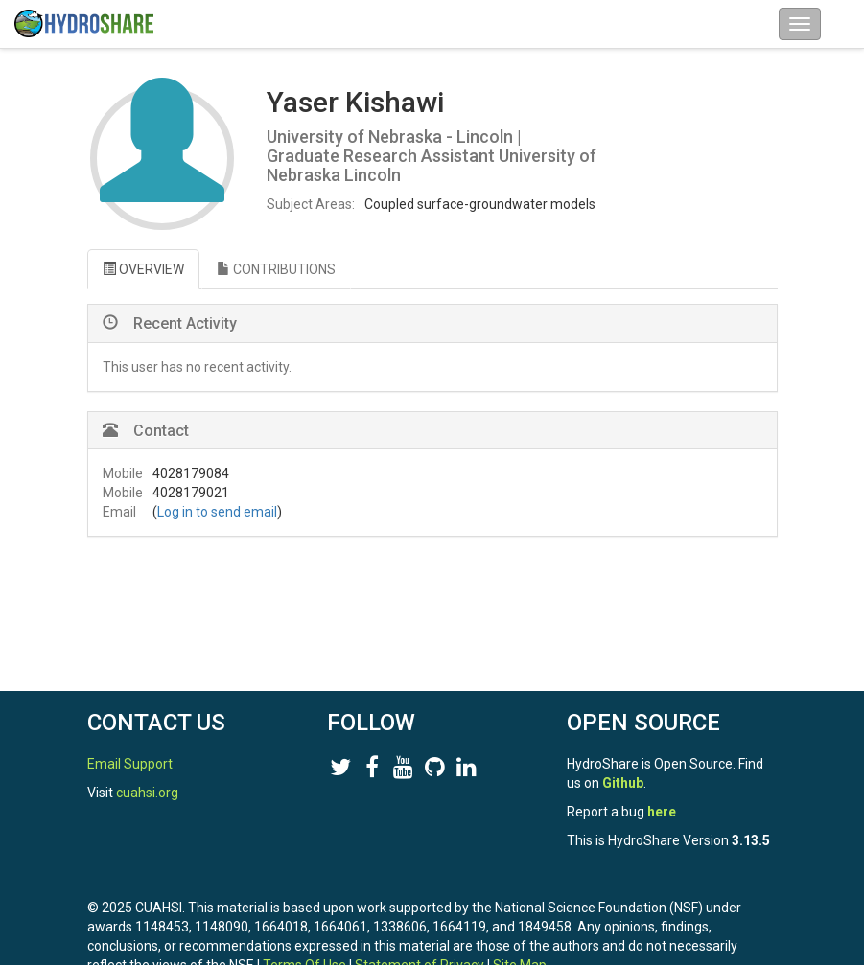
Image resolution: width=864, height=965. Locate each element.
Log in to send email (217, 511)
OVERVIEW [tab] (143, 269)
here (661, 811)
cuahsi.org (147, 792)
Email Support (130, 763)
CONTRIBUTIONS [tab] (276, 269)
